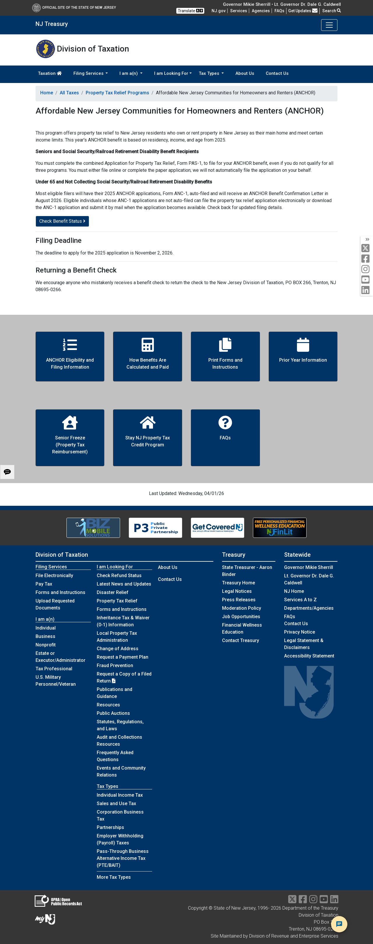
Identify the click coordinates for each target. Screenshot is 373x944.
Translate (190, 10)
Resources (108, 705)
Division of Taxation (62, 554)
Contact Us (277, 73)
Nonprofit (46, 645)
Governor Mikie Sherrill (308, 567)
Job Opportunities (241, 616)
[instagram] (366, 269)
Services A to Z (300, 599)
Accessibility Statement (309, 656)
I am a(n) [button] (129, 73)
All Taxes (69, 93)
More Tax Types (114, 877)
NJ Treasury (52, 23)
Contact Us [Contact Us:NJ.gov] (296, 623)
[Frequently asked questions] (279, 10)
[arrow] (366, 239)
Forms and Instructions (60, 592)
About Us (244, 73)
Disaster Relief (113, 592)
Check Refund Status (119, 575)
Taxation (50, 73)
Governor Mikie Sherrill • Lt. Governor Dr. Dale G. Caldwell (282, 4)
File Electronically (54, 575)
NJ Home (294, 591)
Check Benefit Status (62, 221)
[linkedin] (366, 290)
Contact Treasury (240, 640)
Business (45, 636)
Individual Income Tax (120, 795)
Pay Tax (44, 584)
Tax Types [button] (209, 73)
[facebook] (366, 259)
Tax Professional (54, 668)
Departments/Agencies (309, 608)
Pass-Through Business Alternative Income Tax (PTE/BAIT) (123, 858)
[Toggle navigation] (329, 25)
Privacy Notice (299, 632)
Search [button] (331, 10)
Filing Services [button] (89, 73)
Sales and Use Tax (116, 803)
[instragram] (313, 901)
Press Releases (239, 599)
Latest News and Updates (124, 584)
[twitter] (366, 248)
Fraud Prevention (115, 665)
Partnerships (110, 827)
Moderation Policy (241, 608)
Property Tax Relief (117, 601)
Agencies (261, 10)
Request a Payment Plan (122, 657)
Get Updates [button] (303, 10)
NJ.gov (219, 10)
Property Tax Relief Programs (117, 93)
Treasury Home (238, 583)
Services (238, 10)
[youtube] (366, 280)
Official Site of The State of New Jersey (74, 8)
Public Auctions (113, 713)
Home (46, 93)
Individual (46, 628)
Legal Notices (237, 591)
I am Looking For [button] (171, 73)
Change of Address (117, 648)
